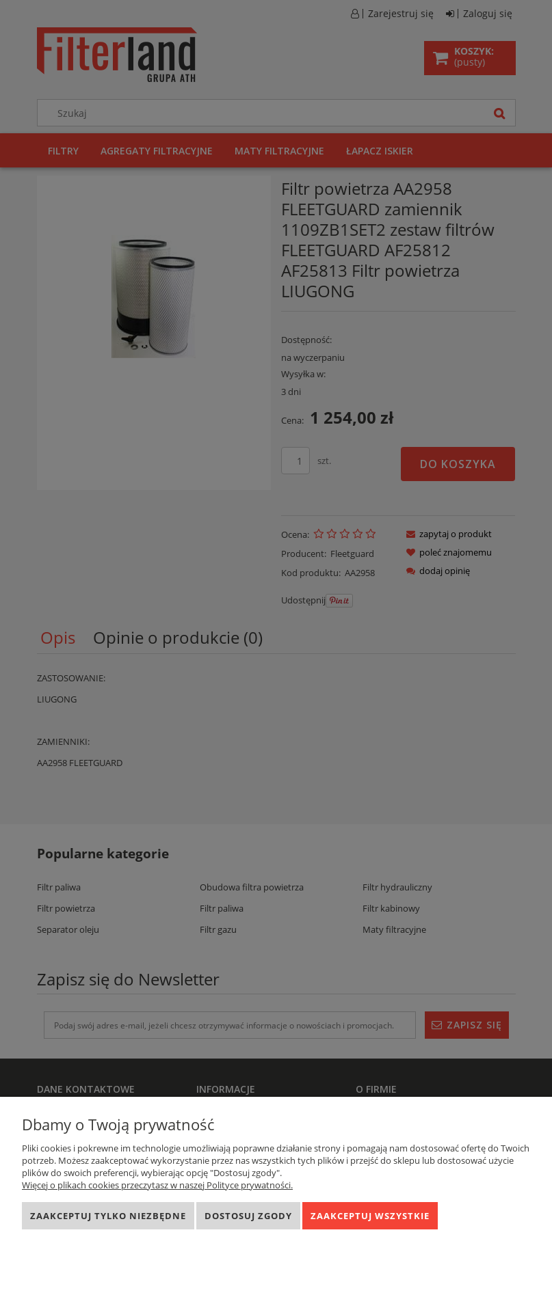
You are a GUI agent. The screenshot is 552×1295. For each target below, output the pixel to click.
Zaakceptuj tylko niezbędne (108, 1216)
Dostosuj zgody (248, 1216)
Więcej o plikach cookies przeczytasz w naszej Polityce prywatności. (157, 1185)
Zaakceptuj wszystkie (370, 1216)
